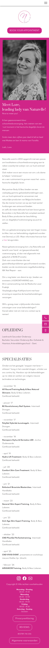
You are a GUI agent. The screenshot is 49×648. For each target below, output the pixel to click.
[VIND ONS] (45, 330)
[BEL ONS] (45, 318)
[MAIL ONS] (45, 324)
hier (6, 240)
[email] (30, 578)
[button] (45, 3)
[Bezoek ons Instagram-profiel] (19, 578)
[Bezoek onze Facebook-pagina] (24, 578)
